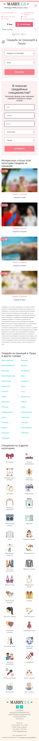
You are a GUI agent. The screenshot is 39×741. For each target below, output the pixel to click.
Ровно (23, 407)
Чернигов (24, 433)
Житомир (5, 371)
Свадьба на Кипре (19, 266)
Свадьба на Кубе (19, 197)
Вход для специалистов (19, 712)
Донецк (24, 366)
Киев (23, 376)
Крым (23, 386)
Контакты (19, 719)
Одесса (24, 402)
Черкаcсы (5, 433)
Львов (4, 397)
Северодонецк (7, 412)
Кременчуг (25, 381)
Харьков (24, 422)
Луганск (5, 391)
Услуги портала (19, 717)
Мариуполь (25, 397)
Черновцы (5, 438)
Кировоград (6, 381)
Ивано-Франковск (8, 376)
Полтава (5, 407)
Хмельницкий (26, 428)
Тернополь (25, 417)
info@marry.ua (22, 731)
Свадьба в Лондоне (19, 231)
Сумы (4, 417)
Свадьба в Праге (19, 300)
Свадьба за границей (19, 194)
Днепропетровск (8, 366)
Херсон (4, 428)
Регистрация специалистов (19, 714)
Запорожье (25, 371)
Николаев (5, 402)
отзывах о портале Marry (27, 737)
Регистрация (25, 24)
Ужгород (5, 422)
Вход (10, 24)
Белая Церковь (7, 360)
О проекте (19, 710)
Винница (24, 360)
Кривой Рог (6, 386)
